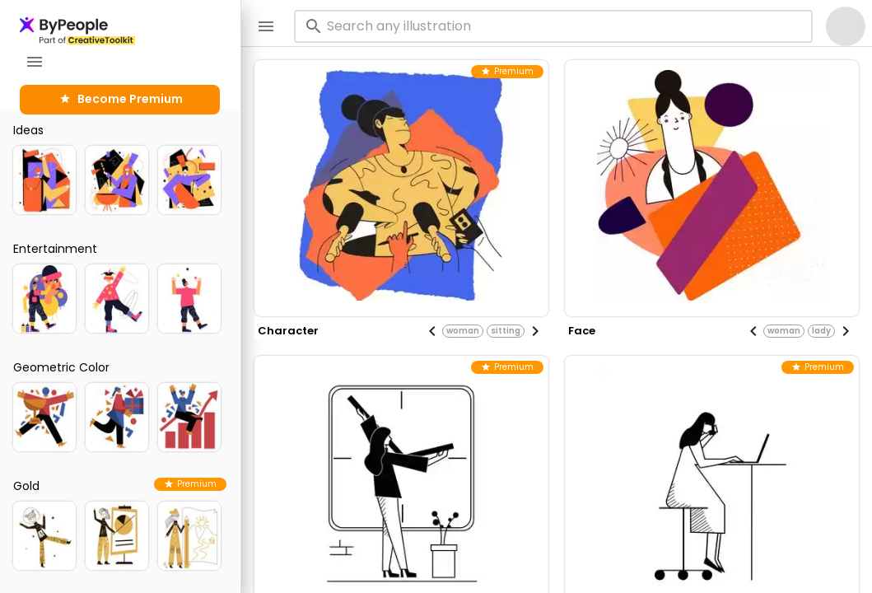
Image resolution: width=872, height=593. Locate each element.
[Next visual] (535, 331)
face (581, 331)
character (288, 331)
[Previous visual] (432, 331)
